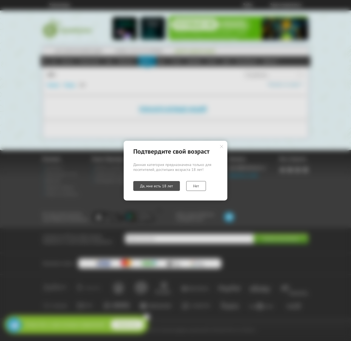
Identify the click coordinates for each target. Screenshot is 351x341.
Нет (196, 186)
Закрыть (221, 146)
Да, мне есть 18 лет (156, 186)
